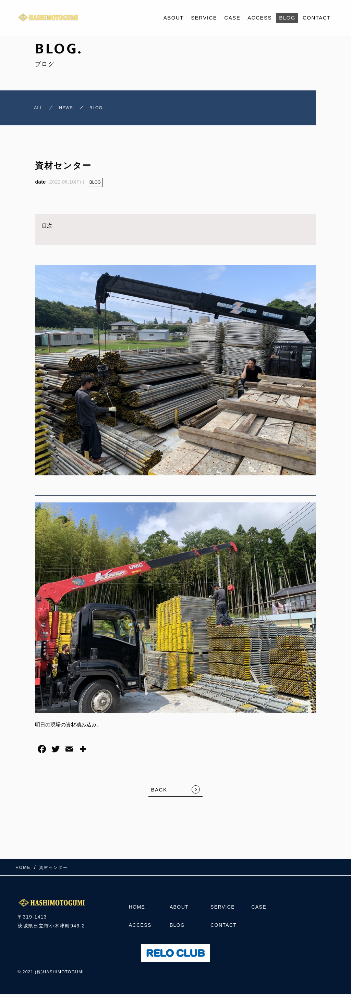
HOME (137, 910)
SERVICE (204, 18)
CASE (232, 18)
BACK (159, 793)
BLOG (287, 18)
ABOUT (174, 18)
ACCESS (259, 18)
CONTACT (317, 18)
